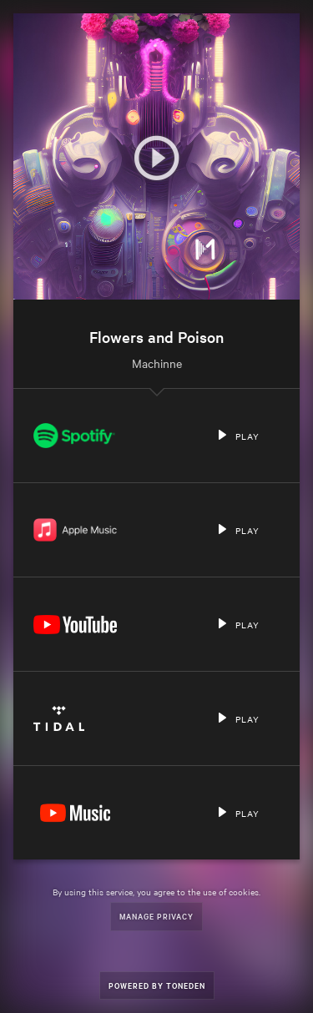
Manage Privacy (156, 916)
